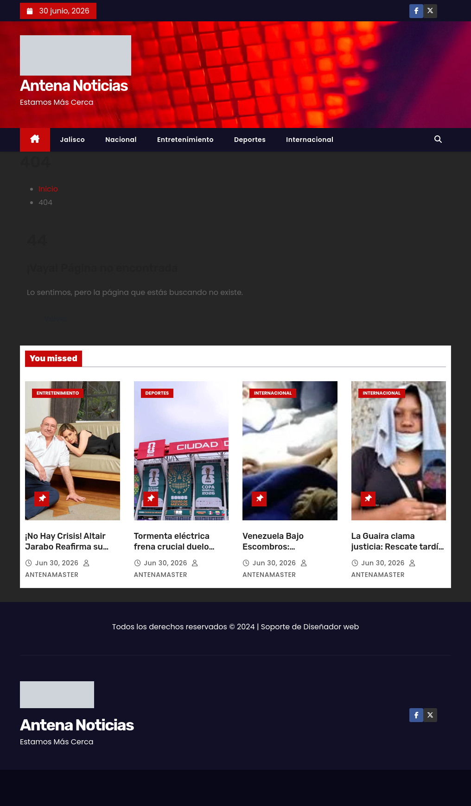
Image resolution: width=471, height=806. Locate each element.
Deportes (250, 139)
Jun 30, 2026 (58, 563)
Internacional (309, 139)
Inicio (48, 189)
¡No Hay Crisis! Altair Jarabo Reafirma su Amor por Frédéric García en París (65, 553)
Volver (56, 319)
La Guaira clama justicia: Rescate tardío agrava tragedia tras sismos (397, 553)
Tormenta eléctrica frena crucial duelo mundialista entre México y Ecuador (172, 553)
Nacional (121, 139)
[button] (440, 139)
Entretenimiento (185, 139)
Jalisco (72, 139)
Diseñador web (331, 626)
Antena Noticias (73, 86)
